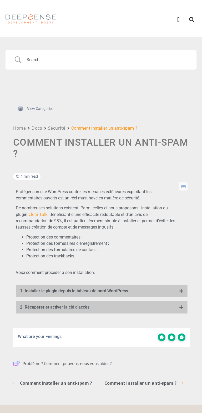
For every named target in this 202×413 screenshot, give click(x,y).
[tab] (101, 291)
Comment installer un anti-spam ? (52, 383)
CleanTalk (37, 214)
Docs (37, 128)
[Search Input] (108, 60)
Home (19, 128)
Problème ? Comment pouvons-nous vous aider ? (62, 363)
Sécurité (56, 128)
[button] (178, 20)
